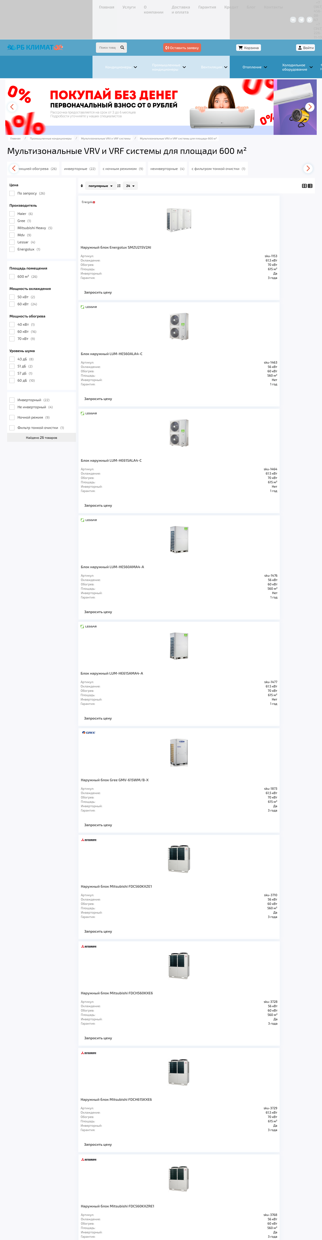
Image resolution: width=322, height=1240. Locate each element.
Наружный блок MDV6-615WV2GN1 (220, 672)
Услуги (53, 5)
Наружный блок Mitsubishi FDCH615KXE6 (121, 446)
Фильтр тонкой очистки (60, 403)
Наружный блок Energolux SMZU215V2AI (121, 224)
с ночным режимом (155, 144)
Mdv (44, 210)
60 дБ (45, 356)
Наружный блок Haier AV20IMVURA (268, 562)
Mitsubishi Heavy (54, 203)
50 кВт (46, 272)
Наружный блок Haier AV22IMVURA (119, 672)
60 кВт (47, 279)
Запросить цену (118, 272)
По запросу (51, 169)
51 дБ (44, 341)
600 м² (47, 252)
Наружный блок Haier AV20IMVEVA (170, 562)
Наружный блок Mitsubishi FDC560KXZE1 (221, 335)
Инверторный (53, 375)
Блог (167, 5)
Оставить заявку (225, 22)
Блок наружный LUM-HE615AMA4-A (119, 335)
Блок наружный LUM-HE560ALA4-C (170, 224)
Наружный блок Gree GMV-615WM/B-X (169, 335)
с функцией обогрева (63, 144)
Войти (288, 22)
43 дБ (45, 334)
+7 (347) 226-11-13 (280, 5)
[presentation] (33, 82)
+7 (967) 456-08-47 (245, 5)
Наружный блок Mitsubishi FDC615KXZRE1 (214, 448)
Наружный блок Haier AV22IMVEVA (219, 562)
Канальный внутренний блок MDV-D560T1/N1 (270, 783)
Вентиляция (78, 1174)
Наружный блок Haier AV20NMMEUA (268, 446)
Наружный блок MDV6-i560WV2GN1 (269, 672)
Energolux (48, 224)
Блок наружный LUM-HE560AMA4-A (268, 224)
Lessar (46, 217)
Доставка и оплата (105, 5)
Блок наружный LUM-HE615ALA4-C (219, 224)
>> (212, 848)
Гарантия (133, 5)
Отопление (108, 1174)
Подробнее (230, 1209)
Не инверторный (55, 382)
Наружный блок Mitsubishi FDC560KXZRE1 (165, 448)
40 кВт (45, 300)
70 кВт (46, 314)
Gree (44, 196)
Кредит (152, 5)
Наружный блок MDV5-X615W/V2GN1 (220, 783)
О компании (73, 5)
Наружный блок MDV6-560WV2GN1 (171, 672)
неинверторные (202, 144)
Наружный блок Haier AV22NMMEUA (119, 562)
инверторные (110, 144)
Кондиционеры (43, 1174)
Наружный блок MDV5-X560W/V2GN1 (171, 783)
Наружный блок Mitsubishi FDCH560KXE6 (270, 335)
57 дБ (44, 349)
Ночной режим (53, 393)
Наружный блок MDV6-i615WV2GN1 (120, 783)
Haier (44, 189)
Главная (36, 5)
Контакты (183, 5)
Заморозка (138, 1174)
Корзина (263, 22)
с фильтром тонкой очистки (254, 144)
